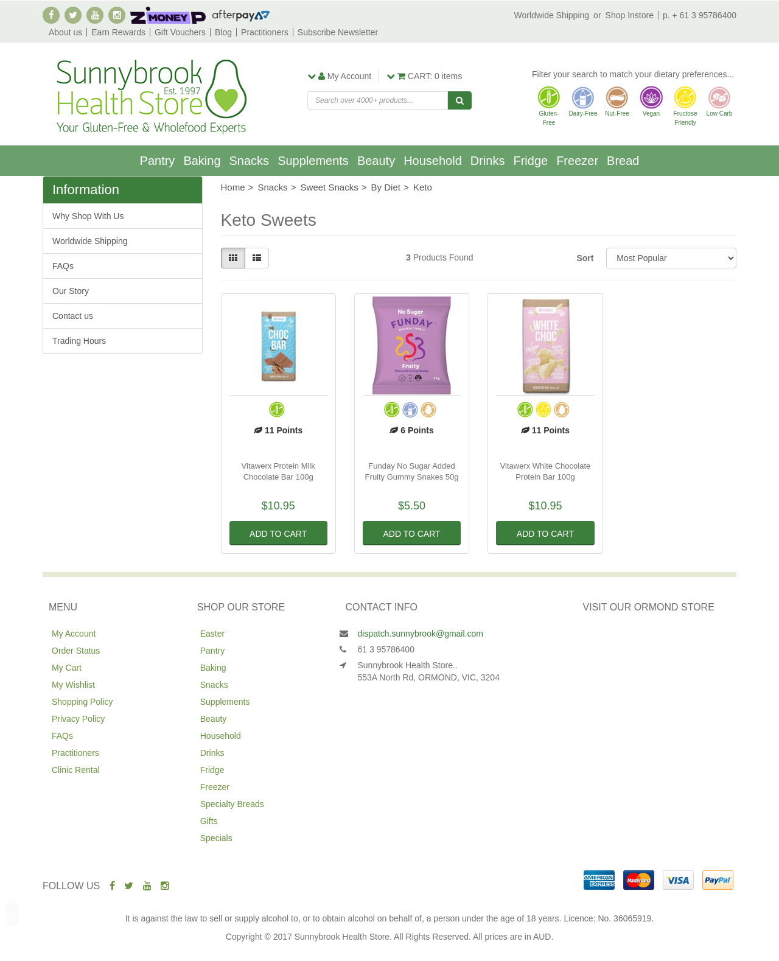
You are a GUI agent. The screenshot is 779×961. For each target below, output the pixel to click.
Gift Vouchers (180, 32)
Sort (584, 258)
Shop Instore (630, 15)
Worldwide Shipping (551, 15)
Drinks (487, 160)
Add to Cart (278, 534)
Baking (201, 160)
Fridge (530, 160)
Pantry (157, 160)
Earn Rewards (118, 32)
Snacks (249, 160)
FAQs (63, 266)
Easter (212, 633)
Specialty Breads (232, 804)
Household (432, 160)
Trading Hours (79, 341)
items (424, 76)
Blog (223, 32)
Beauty (376, 160)
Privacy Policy (78, 719)
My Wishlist (73, 685)
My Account (74, 633)
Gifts (209, 821)
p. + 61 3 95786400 (699, 15)
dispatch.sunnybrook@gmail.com (420, 633)
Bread (623, 160)
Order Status (76, 650)
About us (65, 32)
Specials (216, 838)
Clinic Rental (76, 770)
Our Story (70, 291)
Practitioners (264, 32)
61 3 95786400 (386, 649)
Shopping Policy (82, 702)
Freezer (577, 160)
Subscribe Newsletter (338, 32)
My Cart (67, 668)
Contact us (72, 316)
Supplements (313, 160)
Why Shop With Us (88, 216)
